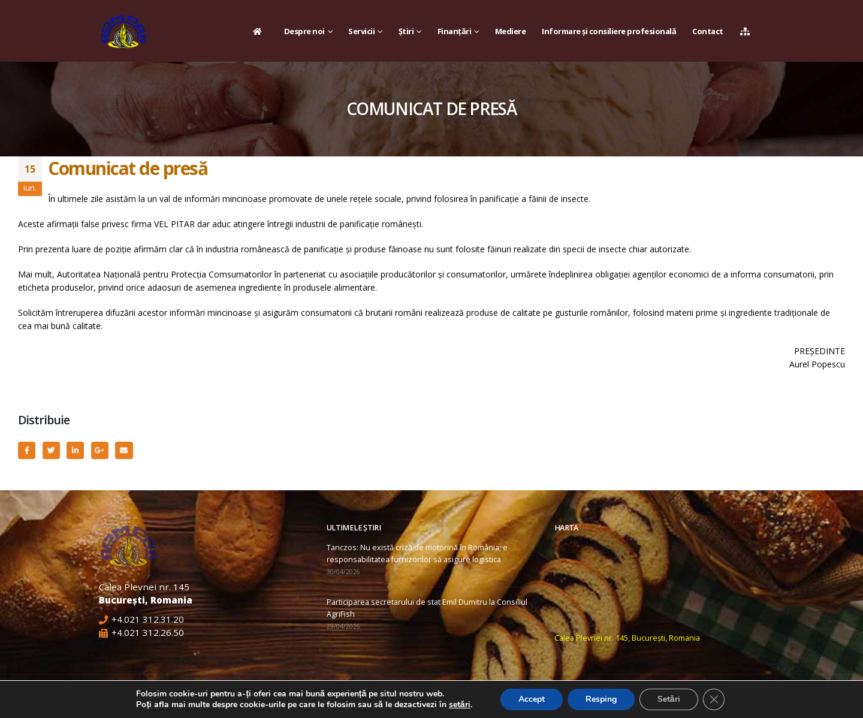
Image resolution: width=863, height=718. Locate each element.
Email (123, 450)
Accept (531, 699)
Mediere (510, 31)
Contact (707, 31)
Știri (406, 31)
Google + (99, 450)
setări (459, 704)
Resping (601, 699)
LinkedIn (75, 450)
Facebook (26, 450)
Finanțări (454, 31)
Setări (668, 699)
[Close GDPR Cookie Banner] (714, 699)
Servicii (361, 31)
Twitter (51, 450)
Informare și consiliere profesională (609, 31)
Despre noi (304, 31)
